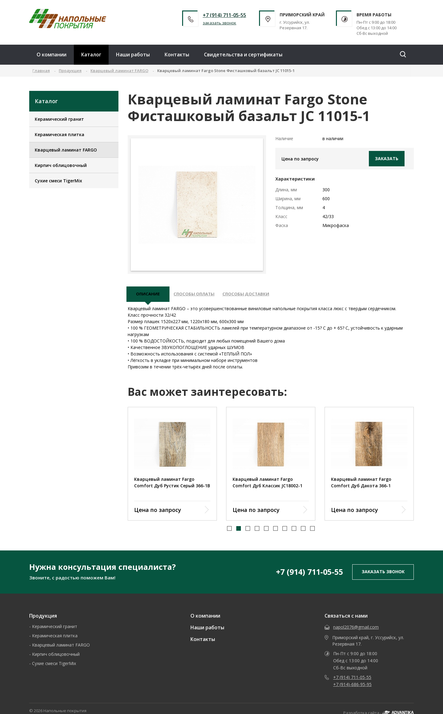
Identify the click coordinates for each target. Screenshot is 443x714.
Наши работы (133, 54)
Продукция (43, 618)
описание (149, 295)
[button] (229, 531)
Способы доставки (255, 295)
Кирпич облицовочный (61, 165)
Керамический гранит (59, 119)
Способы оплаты (199, 295)
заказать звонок (219, 23)
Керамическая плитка (59, 134)
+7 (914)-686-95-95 (352, 687)
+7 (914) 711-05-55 (224, 15)
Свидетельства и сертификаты (243, 54)
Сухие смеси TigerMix (58, 181)
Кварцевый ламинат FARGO (66, 150)
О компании (51, 54)
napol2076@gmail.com (356, 629)
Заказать (386, 158)
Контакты (177, 54)
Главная (41, 70)
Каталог (91, 54)
